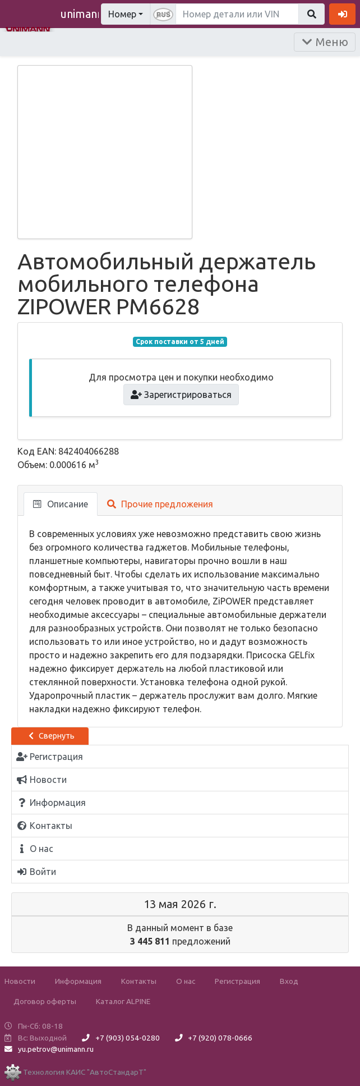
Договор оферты (44, 1001)
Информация (78, 981)
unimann (82, 13)
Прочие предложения (160, 504)
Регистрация (237, 981)
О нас (185, 981)
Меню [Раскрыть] (324, 41)
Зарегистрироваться (181, 395)
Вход (289, 981)
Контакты (138, 981)
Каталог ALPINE (123, 1001)
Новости (19, 981)
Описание (60, 504)
